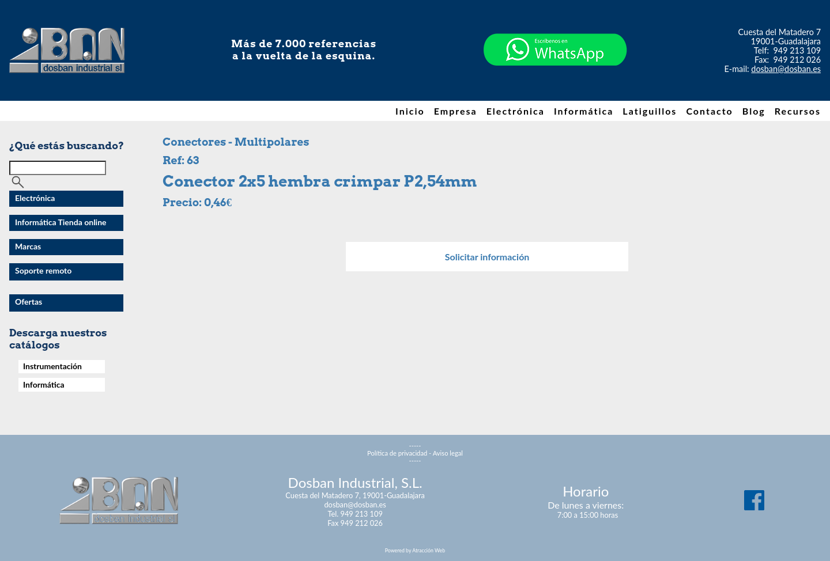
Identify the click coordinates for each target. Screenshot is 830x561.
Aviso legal (448, 453)
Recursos (798, 110)
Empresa (455, 110)
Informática (583, 110)
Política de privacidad (397, 453)
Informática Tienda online (61, 222)
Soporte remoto (43, 270)
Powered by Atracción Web (415, 550)
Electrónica (515, 110)
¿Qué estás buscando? (66, 145)
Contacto (709, 110)
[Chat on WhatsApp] (555, 86)
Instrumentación (52, 366)
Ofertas (28, 301)
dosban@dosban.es (786, 69)
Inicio (410, 110)
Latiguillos (649, 110)
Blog (753, 110)
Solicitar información (487, 256)
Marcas (28, 246)
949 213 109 (797, 50)
